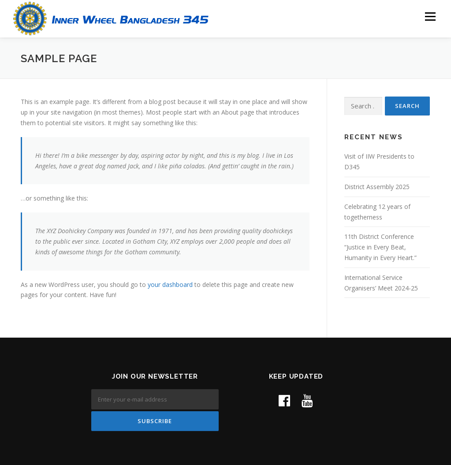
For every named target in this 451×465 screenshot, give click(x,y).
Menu (430, 16)
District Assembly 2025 (377, 186)
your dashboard (170, 283)
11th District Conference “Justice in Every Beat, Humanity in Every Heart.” (380, 246)
